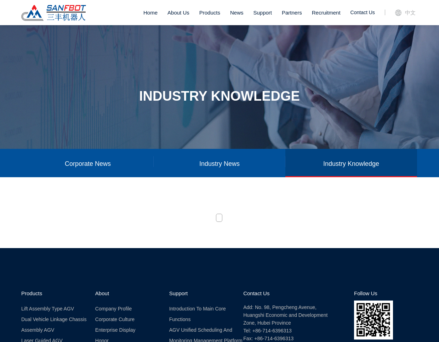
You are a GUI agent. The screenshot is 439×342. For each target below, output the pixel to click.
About (102, 293)
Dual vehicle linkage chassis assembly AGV (53, 324)
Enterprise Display (115, 330)
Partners (292, 13)
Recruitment (326, 13)
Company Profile (113, 309)
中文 (405, 13)
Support (262, 13)
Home (150, 13)
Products (209, 13)
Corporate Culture (115, 319)
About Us (178, 13)
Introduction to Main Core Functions (197, 314)
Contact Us (362, 12)
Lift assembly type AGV (47, 309)
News (237, 13)
